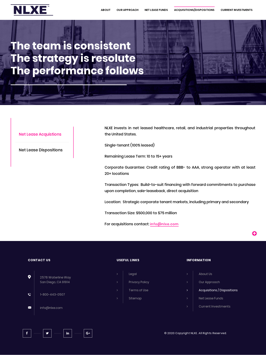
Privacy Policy (139, 282)
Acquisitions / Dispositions (219, 290)
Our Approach (209, 282)
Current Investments (215, 306)
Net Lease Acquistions (42, 134)
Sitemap (135, 298)
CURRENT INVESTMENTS (237, 10)
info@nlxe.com (165, 224)
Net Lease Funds (211, 298)
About (106, 10)
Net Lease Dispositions (42, 150)
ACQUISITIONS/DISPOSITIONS (194, 10)
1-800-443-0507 (52, 294)
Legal (133, 274)
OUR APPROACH (127, 10)
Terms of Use (139, 290)
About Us (206, 274)
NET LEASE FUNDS (156, 10)
